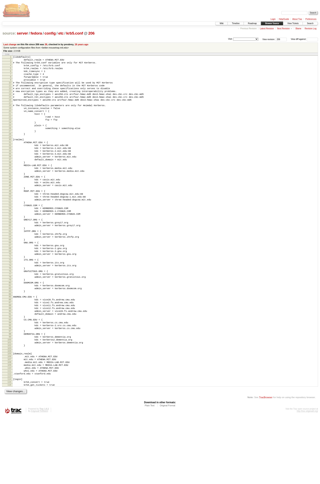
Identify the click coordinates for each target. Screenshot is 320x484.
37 (10, 180)
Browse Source (272, 23)
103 (9, 409)
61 (10, 264)
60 (10, 260)
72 (10, 302)
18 (10, 115)
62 (10, 267)
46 (10, 211)
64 (10, 274)
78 (10, 323)
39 (46, 44)
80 (10, 330)
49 (10, 222)
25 (10, 139)
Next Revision (283, 28)
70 (10, 295)
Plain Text (149, 473)
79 (10, 326)
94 (10, 377)
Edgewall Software (39, 478)
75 (10, 312)
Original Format (167, 473)
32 (10, 163)
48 (10, 218)
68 (10, 288)
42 (10, 198)
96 (10, 384)
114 (9, 445)
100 (9, 398)
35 (10, 173)
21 (10, 125)
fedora (36, 33)
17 (10, 112)
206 (91, 33)
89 (10, 360)
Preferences (311, 19)
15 (10, 105)
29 (10, 153)
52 (10, 232)
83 (10, 340)
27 (10, 146)
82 (10, 337)
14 (10, 102)
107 (9, 421)
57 (10, 250)
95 (10, 381)
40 (10, 191)
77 (10, 319)
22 (10, 129)
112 (9, 438)
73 (10, 305)
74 (10, 309)
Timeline (235, 23)
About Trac (297, 19)
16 (10, 109)
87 (10, 353)
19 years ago (81, 44)
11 (10, 91)
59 (10, 257)
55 (10, 243)
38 (10, 184)
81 (10, 333)
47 (10, 215)
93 (10, 374)
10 (10, 88)
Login (273, 19)
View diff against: (304, 39)
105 (9, 414)
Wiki (221, 23)
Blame (298, 28)
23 (10, 132)
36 (10, 177)
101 (9, 402)
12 (10, 95)
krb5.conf (74, 33)
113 (9, 442)
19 (10, 118)
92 (10, 370)
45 (10, 208)
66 (10, 281)
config (50, 33)
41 (10, 194)
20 (10, 122)
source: (9, 33)
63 (10, 271)
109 (9, 428)
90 (10, 364)
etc (60, 33)
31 (10, 159)
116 (9, 451)
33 (10, 166)
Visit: (230, 39)
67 (10, 284)
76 (10, 316)
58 (10, 253)
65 (10, 277)
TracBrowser (265, 464)
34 (10, 170)
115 (9, 448)
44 (10, 204)
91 (10, 367)
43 (10, 201)
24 (10, 136)
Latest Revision (267, 28)
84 (10, 344)
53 (10, 236)
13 (10, 98)
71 (10, 298)
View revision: (268, 39)
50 (10, 225)
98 (10, 391)
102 (9, 405)
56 (10, 246)
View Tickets (293, 23)
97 (10, 388)
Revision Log (311, 28)
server (22, 33)
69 (10, 291)
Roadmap (252, 23)
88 (10, 357)
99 (10, 395)
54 (10, 239)
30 (10, 156)
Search (310, 23)
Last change (10, 44)
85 (10, 346)
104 (9, 411)
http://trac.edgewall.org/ (307, 478)
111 (9, 435)
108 (9, 424)
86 (10, 350)
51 (10, 229)
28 (10, 150)
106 (9, 418)
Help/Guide (284, 19)
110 (9, 431)
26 (10, 143)
